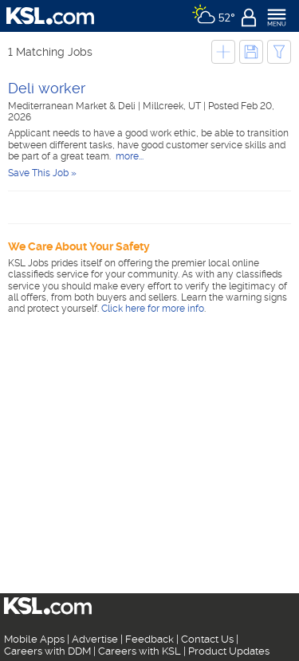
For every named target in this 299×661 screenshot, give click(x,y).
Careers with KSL (139, 651)
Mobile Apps (34, 639)
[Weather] (213, 16)
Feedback (149, 639)
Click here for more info (152, 308)
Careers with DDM (47, 651)
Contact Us (207, 639)
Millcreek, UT (173, 106)
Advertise (95, 639)
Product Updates (228, 651)
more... (128, 156)
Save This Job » (42, 173)
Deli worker (46, 88)
